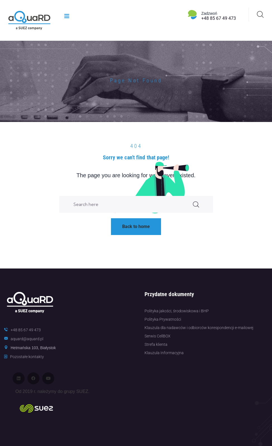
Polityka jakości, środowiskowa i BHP (177, 311)
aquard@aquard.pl (27, 339)
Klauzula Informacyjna (164, 353)
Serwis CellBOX (158, 336)
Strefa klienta (156, 344)
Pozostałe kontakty (27, 356)
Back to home (136, 226)
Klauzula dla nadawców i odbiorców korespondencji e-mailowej (199, 327)
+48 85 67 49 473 (218, 18)
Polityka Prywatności (163, 319)
